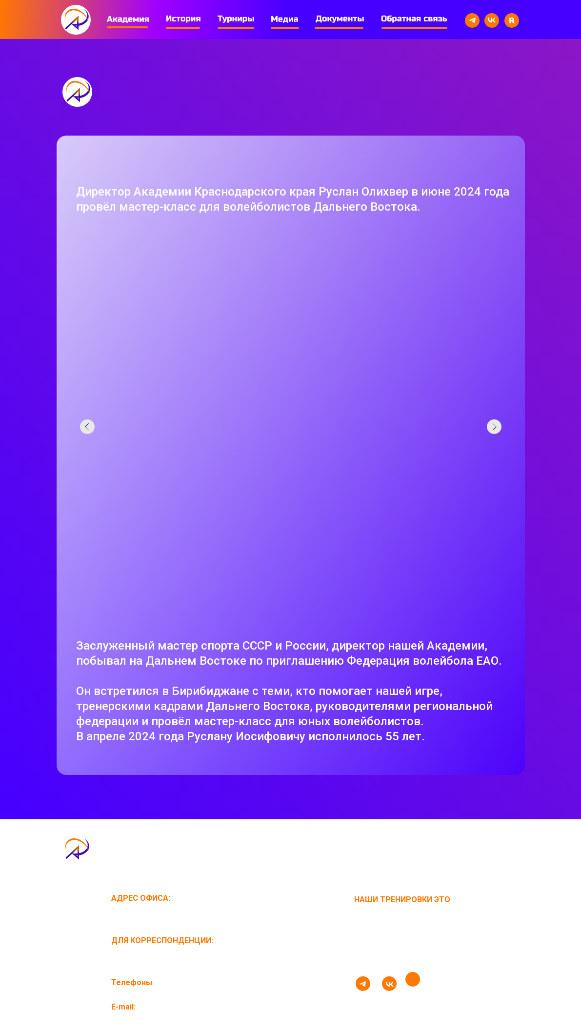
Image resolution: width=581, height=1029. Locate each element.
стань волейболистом (404, 955)
